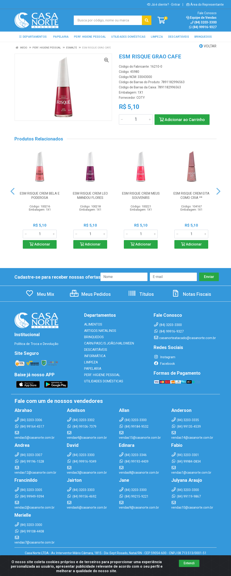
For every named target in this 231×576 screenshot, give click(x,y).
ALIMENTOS (93, 324)
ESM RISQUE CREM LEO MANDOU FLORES (90, 195)
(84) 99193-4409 (133, 461)
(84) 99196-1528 (29, 461)
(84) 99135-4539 (186, 426)
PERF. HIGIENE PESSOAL (102, 375)
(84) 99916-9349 (81, 461)
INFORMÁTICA (95, 356)
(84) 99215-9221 (133, 496)
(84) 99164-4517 (29, 426)
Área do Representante (205, 4)
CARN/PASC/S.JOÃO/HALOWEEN (109, 343)
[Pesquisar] (146, 20)
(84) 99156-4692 (81, 496)
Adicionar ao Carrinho (182, 119)
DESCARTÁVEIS (95, 350)
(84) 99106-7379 (81, 426)
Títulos (141, 294)
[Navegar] (12, 191)
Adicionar (39, 244)
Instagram (164, 357)
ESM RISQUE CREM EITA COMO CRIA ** (191, 195)
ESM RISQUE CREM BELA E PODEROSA (40, 195)
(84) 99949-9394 (29, 496)
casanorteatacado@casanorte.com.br (185, 338)
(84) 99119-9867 (186, 496)
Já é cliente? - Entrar (163, 4)
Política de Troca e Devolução (36, 344)
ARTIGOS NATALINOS (100, 331)
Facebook (164, 364)
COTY (140, 97)
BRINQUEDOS (94, 337)
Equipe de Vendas (201, 17)
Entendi (189, 568)
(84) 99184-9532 (133, 426)
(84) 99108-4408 (29, 531)
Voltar (207, 46)
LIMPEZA (91, 362)
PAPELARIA (92, 369)
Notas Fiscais (191, 294)
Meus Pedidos (90, 294)
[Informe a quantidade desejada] (136, 119)
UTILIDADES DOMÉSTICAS (103, 381)
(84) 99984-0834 (186, 461)
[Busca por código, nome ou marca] (108, 20)
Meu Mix (39, 294)
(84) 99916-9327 (203, 27)
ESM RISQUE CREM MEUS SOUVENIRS (141, 195)
